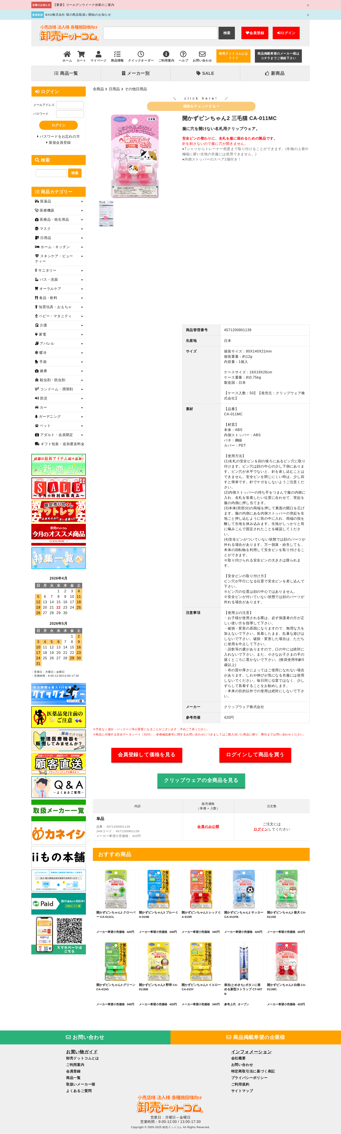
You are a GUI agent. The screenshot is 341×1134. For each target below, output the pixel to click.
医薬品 (45, 202)
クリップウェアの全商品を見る (201, 780)
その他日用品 (136, 89)
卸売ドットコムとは (82, 1058)
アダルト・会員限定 (56, 436)
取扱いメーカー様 (80, 1084)
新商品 (274, 73)
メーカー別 (136, 73)
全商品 (98, 89)
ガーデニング (49, 418)
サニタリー (47, 272)
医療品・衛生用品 (54, 221)
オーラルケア (49, 290)
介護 (43, 326)
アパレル (46, 345)
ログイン (286, 33)
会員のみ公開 (208, 826)
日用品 (114, 89)
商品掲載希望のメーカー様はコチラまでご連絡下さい (278, 56)
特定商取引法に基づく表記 (253, 1071)
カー (43, 409)
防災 (43, 399)
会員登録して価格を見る (147, 754)
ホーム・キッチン (55, 248)
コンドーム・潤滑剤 (56, 390)
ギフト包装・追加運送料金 (62, 445)
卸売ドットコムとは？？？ (233, 56)
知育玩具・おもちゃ (55, 308)
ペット (45, 427)
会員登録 (255, 33)
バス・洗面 (48, 281)
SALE (205, 73)
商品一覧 (66, 73)
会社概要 (238, 1058)
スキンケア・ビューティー (54, 260)
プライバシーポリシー (249, 1078)
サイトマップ (242, 1091)
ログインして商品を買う (255, 754)
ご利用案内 (75, 1065)
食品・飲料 (47, 299)
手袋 (42, 363)
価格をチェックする (201, 106)
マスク (45, 230)
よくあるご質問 (79, 1091)
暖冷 (42, 354)
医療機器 (46, 212)
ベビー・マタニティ (55, 317)
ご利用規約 (240, 1084)
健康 (43, 372)
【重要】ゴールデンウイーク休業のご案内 (83, 5)
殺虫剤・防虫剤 (52, 381)
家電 (42, 335)
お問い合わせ (85, 1037)
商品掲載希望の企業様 (255, 1037)
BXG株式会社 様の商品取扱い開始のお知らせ (78, 14)
